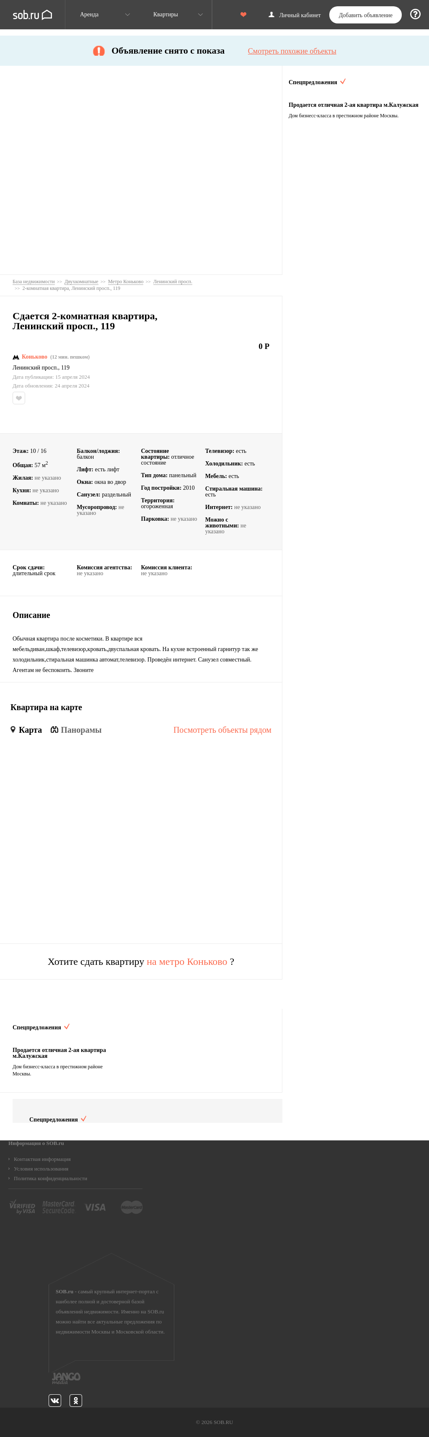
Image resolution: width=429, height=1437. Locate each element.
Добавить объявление (366, 15)
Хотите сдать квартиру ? (141, 961)
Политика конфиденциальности (50, 1178)
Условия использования (41, 1169)
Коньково (34, 356)
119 (65, 368)
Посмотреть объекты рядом (222, 730)
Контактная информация (42, 1159)
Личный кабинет (300, 15)
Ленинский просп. (35, 368)
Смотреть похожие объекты (292, 51)
